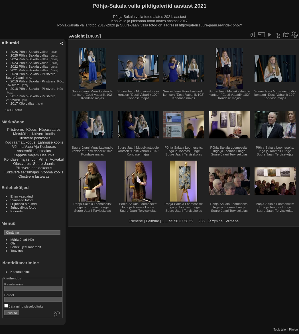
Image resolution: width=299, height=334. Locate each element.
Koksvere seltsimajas (22, 172)
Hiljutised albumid (24, 204)
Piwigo (293, 329)
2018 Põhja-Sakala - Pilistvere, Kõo (37, 88)
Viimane (232, 221)
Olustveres (21, 163)
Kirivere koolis (43, 134)
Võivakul (57, 159)
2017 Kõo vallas (22, 103)
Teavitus (17, 250)
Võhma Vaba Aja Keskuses (34, 146)
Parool (9, 295)
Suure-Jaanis (43, 163)
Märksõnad (19, 239)
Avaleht (77, 36)
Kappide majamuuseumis (33, 155)
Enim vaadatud (22, 196)
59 (192, 221)
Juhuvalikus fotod (23, 207)
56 (176, 221)
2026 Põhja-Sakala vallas (29, 51)
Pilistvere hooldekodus (34, 168)
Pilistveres (15, 129)
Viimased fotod (22, 200)
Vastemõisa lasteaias (34, 151)
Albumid (10, 42)
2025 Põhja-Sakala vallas (29, 55)
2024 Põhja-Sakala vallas (29, 59)
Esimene (136, 221)
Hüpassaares (49, 129)
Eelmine (152, 221)
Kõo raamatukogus (20, 142)
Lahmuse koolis (50, 142)
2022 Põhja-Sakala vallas (29, 66)
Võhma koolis (52, 172)
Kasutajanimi (20, 271)
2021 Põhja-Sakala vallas (29, 70)
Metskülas (21, 134)
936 (202, 221)
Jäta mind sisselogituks (23, 306)
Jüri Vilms (39, 159)
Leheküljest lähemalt (26, 247)
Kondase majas (16, 159)
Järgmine (215, 221)
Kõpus (31, 129)
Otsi (14, 243)
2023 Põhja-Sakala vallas (29, 63)
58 (186, 221)
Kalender (17, 211)
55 (171, 221)
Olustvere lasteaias (33, 176)
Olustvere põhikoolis (33, 138)
